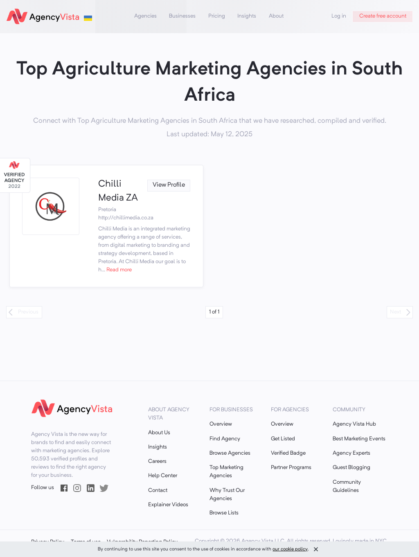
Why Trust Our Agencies (227, 494)
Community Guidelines (347, 486)
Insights (246, 16)
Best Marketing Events (359, 439)
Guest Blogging (351, 467)
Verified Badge (288, 453)
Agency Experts (351, 453)
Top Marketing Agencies (226, 471)
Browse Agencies (230, 453)
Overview (221, 424)
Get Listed (283, 439)
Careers (157, 461)
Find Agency (225, 439)
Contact (157, 490)
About (276, 16)
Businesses (182, 16)
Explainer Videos (168, 504)
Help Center (162, 475)
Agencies (145, 16)
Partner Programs (291, 467)
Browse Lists (224, 513)
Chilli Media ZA (118, 191)
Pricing (216, 16)
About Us (159, 432)
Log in (338, 16)
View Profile (169, 185)
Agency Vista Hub (354, 424)
